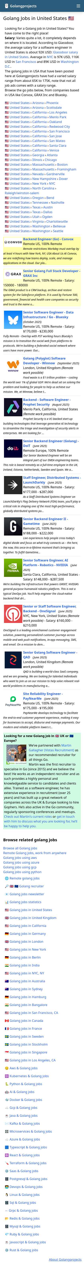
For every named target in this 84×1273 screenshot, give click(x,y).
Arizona (38, 103)
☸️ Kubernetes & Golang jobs (27, 1076)
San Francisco (26, 62)
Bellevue (59, 226)
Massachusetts (43, 164)
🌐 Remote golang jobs (22, 878)
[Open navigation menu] (78, 6)
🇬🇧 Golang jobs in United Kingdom (30, 918)
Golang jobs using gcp (20, 867)
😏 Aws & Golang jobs (21, 1068)
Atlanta (52, 155)
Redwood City (59, 126)
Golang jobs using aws (20, 858)
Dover (63, 179)
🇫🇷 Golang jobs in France (23, 1028)
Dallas (47, 212)
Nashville (57, 202)
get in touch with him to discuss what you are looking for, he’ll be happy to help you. (40, 821)
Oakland (55, 122)
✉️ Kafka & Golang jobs (22, 1123)
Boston (62, 164)
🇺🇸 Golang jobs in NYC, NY (24, 973)
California (39, 112)
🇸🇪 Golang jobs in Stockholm (26, 1044)
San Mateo (57, 141)
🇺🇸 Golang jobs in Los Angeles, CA (30, 1060)
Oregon (38, 198)
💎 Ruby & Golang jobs (22, 1234)
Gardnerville (55, 174)
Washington (41, 226)
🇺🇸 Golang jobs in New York (25, 949)
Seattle (58, 231)
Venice (54, 150)
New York (39, 183)
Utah (36, 217)
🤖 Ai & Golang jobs (19, 1092)
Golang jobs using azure (21, 862)
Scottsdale (54, 107)
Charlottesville (57, 221)
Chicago (51, 160)
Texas (36, 207)
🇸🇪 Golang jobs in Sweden (24, 1036)
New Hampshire (44, 179)
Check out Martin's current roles (28, 816)
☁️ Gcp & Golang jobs (21, 1107)
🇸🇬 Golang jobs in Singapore (26, 1052)
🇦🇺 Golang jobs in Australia (25, 981)
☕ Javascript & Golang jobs (25, 1242)
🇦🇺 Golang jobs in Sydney (24, 989)
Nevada (38, 174)
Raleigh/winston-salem (22, 193)
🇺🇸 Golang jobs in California (25, 926)
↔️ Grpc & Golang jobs (21, 1210)
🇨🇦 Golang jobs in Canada (24, 1020)
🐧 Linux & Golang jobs (22, 1195)
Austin (48, 207)
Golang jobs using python (22, 872)
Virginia (38, 221)
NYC (50, 57)
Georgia (38, 155)
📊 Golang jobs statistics (23, 902)
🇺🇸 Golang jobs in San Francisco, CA (31, 1013)
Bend (50, 198)
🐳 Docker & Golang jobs (23, 1100)
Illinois (37, 160)
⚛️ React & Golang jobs (22, 1155)
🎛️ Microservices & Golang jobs (28, 1131)
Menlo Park (57, 117)
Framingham (66, 169)
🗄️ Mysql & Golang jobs (22, 1226)
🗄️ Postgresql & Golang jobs (26, 1179)
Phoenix (52, 103)
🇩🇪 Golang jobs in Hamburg (25, 997)
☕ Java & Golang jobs (21, 1115)
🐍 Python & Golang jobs (23, 1084)
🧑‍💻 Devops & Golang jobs (23, 1187)
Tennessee (40, 202)
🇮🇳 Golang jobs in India (22, 965)
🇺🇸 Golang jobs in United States (28, 910)
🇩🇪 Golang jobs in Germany (25, 933)
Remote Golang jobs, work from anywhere (34, 853)
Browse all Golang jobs (20, 848)
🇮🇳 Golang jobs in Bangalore (26, 1005)
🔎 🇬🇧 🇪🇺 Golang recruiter (24, 886)
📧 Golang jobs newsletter (24, 894)
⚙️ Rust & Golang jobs (21, 1250)
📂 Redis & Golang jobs (22, 1218)
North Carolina (43, 188)
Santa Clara (57, 145)
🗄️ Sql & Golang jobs (20, 1202)
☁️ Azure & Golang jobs (22, 1139)
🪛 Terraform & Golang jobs (25, 1163)
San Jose (55, 136)
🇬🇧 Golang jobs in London (24, 941)
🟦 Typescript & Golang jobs (26, 1147)
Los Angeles (58, 112)
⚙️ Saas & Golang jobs (21, 1171)
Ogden (47, 217)
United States (20, 103)
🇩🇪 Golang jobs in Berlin (23, 957)
